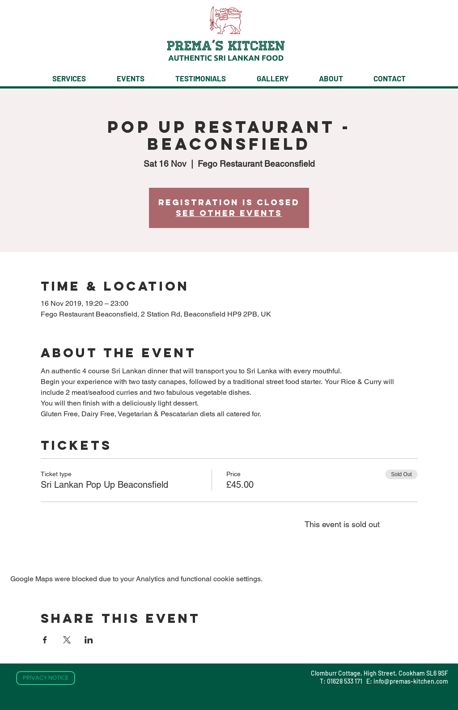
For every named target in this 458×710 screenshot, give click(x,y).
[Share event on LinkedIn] (89, 639)
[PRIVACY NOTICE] (45, 678)
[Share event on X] (67, 639)
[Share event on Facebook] (45, 639)
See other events (229, 213)
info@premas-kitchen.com (410, 681)
